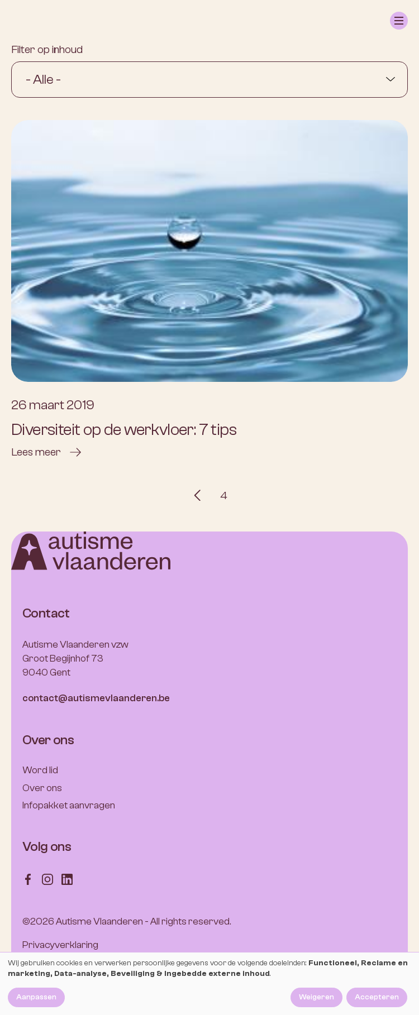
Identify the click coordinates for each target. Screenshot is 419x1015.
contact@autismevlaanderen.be (96, 698)
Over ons (42, 788)
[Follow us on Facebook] (28, 878)
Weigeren (316, 997)
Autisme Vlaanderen (99, 921)
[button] (399, 21)
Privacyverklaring (60, 945)
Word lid (40, 770)
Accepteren (377, 997)
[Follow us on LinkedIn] (67, 878)
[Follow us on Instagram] (47, 878)
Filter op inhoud (47, 49)
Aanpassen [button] (36, 997)
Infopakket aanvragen (68, 805)
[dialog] (209, 983)
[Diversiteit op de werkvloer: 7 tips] (209, 290)
